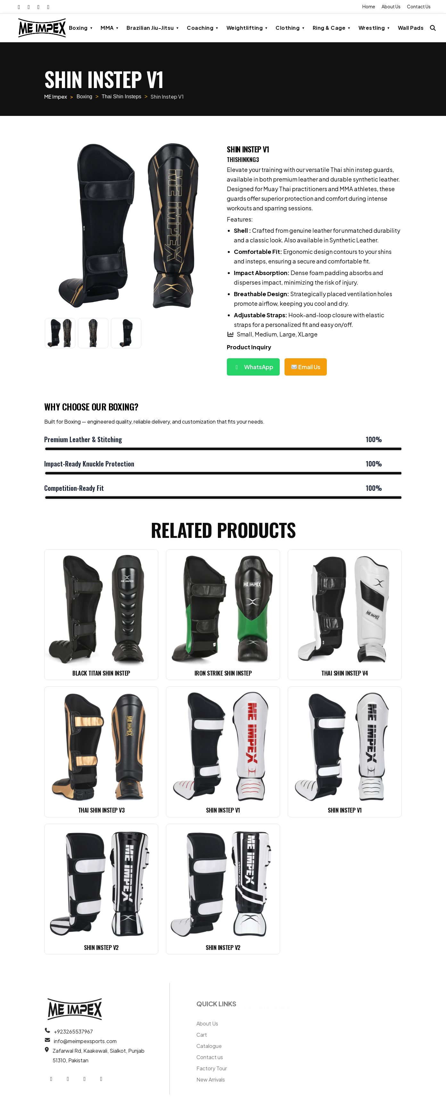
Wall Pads (411, 27)
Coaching (200, 27)
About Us (390, 6)
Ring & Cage (329, 27)
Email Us (305, 366)
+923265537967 (73, 1034)
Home (368, 6)
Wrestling (372, 27)
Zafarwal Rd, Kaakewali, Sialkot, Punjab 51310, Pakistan (99, 1058)
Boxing (78, 27)
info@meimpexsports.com (85, 1044)
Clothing (288, 27)
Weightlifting (245, 27)
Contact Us (419, 6)
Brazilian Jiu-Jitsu (150, 27)
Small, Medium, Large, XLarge (272, 334)
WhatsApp (253, 366)
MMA (107, 27)
